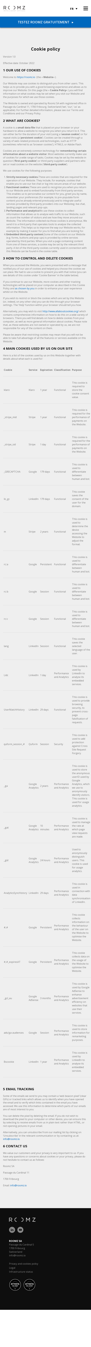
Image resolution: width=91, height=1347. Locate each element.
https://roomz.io (26, 77)
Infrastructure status (21, 1271)
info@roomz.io (11, 1139)
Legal (12, 1267)
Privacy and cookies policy (23, 1263)
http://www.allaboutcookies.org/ (60, 311)
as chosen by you (24, 288)
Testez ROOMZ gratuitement (45, 22)
